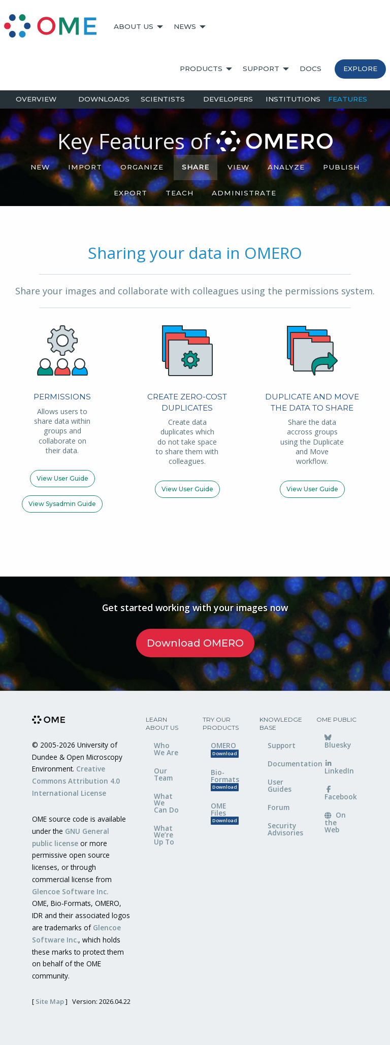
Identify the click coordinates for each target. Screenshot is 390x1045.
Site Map (50, 1001)
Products (201, 68)
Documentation (284, 763)
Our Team (163, 774)
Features (347, 99)
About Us (133, 26)
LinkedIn (339, 768)
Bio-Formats (225, 779)
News (185, 26)
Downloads (103, 99)
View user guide (62, 478)
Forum (278, 807)
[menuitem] (55, 27)
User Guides (279, 785)
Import (85, 167)
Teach (179, 193)
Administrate (244, 193)
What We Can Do (166, 803)
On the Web (335, 822)
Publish (341, 167)
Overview (36, 99)
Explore (360, 68)
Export (130, 193)
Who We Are (166, 748)
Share (195, 167)
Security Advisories (284, 829)
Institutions (293, 99)
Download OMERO (195, 643)
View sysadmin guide (62, 504)
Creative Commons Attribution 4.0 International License (76, 781)
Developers (228, 99)
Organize (142, 167)
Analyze (286, 167)
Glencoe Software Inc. (70, 891)
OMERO (225, 748)
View (238, 167)
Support (261, 68)
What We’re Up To (164, 835)
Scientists (163, 99)
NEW (40, 167)
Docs (310, 68)
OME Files (225, 813)
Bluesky (337, 742)
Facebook (340, 793)
